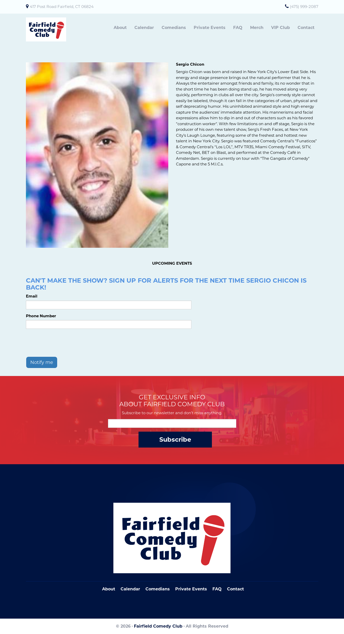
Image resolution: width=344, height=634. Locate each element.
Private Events (209, 27)
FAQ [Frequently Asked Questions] (217, 589)
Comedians (174, 27)
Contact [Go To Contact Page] (235, 589)
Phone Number (41, 315)
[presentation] (65, 343)
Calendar (144, 27)
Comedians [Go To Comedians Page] (157, 589)
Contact (306, 27)
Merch (256, 27)
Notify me (41, 362)
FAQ (237, 27)
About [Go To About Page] (108, 589)
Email (31, 296)
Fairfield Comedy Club (158, 626)
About (120, 27)
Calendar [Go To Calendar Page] (130, 589)
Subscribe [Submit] (175, 439)
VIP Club (280, 27)
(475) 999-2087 (304, 6)
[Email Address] (172, 423)
